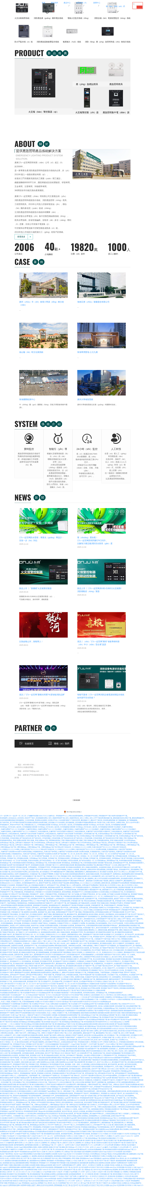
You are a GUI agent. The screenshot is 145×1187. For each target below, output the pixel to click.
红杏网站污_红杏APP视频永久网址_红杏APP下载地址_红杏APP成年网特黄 (114, 902)
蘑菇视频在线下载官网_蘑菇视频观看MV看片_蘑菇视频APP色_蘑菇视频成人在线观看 (53, 761)
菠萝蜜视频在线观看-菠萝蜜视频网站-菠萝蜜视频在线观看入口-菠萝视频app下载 (26, 942)
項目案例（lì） (104, 563)
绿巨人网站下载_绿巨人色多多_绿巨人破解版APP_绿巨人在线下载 (67, 740)
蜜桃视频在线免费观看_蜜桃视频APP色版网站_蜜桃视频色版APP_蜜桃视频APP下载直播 (47, 702)
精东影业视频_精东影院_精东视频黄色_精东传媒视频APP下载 (109, 711)
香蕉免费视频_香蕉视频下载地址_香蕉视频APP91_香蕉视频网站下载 (119, 667)
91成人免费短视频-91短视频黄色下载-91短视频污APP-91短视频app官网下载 (71, 801)
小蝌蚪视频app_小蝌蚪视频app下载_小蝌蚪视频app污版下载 (54, 642)
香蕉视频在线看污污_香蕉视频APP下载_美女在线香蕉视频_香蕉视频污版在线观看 (93, 756)
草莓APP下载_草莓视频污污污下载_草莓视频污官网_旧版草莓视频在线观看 (62, 673)
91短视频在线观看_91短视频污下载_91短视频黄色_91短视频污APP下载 (118, 772)
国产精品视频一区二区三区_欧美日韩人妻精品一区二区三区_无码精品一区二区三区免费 (87, 651)
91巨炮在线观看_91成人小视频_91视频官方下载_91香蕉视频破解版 (57, 810)
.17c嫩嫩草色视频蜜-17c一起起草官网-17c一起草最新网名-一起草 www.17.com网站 (61, 1139)
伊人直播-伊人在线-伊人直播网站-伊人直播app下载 (42, 940)
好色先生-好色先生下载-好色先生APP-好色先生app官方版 (57, 938)
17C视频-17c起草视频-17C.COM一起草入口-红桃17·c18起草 (20, 783)
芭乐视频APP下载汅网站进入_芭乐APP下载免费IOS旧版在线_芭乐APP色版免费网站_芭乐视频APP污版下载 (97, 873)
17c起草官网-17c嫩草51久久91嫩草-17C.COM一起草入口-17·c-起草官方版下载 (26, 947)
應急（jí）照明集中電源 (77, 572)
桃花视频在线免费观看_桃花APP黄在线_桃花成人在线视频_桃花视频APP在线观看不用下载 (76, 908)
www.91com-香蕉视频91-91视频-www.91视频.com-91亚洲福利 (89, 1070)
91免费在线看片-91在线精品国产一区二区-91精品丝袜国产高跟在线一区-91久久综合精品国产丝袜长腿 (34, 792)
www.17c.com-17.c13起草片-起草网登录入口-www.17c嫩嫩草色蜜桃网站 (47, 1148)
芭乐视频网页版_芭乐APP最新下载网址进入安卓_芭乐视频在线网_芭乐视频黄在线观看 (109, 747)
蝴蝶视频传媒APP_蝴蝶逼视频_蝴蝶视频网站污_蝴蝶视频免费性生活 (76, 669)
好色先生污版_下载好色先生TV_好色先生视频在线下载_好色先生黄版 (61, 879)
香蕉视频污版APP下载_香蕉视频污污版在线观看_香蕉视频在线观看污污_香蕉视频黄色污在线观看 (105, 738)
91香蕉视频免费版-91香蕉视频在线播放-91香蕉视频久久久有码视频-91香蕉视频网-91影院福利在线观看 (34, 1070)
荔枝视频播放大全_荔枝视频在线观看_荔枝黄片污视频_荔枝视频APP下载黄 (113, 714)
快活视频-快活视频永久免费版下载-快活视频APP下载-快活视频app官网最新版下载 (80, 817)
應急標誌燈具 (73, 580)
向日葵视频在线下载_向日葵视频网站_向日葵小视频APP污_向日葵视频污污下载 (103, 765)
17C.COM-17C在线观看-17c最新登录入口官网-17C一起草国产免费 (33, 991)
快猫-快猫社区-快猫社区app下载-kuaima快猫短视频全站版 (28, 978)
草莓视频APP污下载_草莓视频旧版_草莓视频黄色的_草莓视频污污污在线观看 (26, 689)
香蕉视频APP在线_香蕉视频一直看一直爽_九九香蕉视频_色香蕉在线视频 (76, 861)
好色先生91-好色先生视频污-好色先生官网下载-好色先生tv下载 (87, 1047)
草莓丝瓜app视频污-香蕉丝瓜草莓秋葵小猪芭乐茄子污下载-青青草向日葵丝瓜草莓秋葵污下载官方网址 (55, 1054)
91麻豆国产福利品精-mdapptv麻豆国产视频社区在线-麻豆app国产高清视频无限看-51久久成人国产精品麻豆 (85, 1161)
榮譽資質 (57, 567)
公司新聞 (125, 563)
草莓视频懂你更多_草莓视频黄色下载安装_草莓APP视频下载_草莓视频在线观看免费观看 (51, 693)
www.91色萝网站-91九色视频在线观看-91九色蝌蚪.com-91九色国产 (30, 1108)
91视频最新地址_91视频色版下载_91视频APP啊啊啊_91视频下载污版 (41, 671)
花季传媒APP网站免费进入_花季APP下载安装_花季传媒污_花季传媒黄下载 (25, 705)
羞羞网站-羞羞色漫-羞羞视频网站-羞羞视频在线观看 (49, 953)
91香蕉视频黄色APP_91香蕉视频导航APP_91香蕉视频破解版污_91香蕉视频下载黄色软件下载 (83, 752)
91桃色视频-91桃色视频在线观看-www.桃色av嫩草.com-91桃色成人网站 (24, 1097)
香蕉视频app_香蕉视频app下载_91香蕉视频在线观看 (114, 658)
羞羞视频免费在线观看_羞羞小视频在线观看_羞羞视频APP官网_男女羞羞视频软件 (68, 729)
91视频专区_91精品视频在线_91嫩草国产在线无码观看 (47, 629)
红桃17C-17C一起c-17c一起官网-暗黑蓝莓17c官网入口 (55, 933)
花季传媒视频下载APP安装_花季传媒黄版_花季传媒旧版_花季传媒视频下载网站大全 (79, 705)
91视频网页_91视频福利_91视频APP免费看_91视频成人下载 (88, 758)
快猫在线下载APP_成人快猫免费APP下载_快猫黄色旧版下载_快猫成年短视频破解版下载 (94, 850)
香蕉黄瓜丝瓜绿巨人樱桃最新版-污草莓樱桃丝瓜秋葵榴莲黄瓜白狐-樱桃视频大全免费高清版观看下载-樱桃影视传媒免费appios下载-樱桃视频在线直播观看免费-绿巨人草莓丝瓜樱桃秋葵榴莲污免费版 (65, 1005)
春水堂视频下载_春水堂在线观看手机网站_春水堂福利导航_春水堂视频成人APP (26, 669)
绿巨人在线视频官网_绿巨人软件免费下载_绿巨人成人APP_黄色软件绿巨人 (112, 673)
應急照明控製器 (74, 567)
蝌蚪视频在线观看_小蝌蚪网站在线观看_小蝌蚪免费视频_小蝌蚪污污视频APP (81, 743)
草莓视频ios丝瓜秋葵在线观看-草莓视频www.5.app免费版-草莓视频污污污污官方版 (46, 1157)
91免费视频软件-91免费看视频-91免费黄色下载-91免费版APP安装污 (22, 801)
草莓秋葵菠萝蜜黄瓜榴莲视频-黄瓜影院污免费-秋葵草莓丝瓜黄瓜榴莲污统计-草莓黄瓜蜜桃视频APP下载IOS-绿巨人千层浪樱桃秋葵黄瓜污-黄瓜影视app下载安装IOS (54, 1002)
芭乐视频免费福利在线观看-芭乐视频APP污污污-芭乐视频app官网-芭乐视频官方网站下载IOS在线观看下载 (70, 929)
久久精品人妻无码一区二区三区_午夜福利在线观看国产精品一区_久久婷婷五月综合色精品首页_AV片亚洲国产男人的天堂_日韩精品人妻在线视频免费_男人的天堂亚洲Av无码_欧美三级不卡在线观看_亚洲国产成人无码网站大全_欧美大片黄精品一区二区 (68, 837)
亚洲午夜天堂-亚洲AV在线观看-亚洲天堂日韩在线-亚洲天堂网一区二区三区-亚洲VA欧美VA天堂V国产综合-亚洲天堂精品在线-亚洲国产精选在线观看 (49, 1121)
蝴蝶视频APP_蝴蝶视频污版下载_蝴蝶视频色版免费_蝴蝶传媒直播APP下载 (98, 776)
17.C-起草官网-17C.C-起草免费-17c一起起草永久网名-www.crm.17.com (49, 1168)
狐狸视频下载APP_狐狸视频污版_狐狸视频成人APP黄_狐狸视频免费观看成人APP (112, 879)
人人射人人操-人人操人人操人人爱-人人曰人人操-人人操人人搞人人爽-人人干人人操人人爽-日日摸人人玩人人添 (91, 1041)
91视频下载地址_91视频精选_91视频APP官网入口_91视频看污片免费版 (61, 720)
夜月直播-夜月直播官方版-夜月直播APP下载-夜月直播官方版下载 (98, 938)
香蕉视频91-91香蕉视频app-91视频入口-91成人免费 (64, 958)
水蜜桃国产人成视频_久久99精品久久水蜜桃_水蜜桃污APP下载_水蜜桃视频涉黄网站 (76, 906)
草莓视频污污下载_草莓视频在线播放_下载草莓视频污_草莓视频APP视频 (98, 770)
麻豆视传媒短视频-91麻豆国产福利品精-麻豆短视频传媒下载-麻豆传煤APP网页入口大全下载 (49, 920)
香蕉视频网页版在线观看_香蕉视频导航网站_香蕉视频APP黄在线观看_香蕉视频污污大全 (73, 931)
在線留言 (57, 594)
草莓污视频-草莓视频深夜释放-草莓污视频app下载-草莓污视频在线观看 (87, 1164)
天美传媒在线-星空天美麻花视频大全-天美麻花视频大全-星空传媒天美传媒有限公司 (51, 1177)
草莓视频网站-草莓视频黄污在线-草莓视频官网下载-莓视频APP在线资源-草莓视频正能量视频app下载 (66, 924)
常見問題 (125, 572)
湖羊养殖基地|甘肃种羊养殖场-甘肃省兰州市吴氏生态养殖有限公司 (22, 1112)
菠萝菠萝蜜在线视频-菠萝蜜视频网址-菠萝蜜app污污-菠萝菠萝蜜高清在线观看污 (98, 1148)
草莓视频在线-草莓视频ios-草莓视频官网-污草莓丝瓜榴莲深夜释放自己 (101, 1074)
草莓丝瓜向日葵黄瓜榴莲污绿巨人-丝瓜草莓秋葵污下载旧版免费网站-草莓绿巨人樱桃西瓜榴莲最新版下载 (64, 1146)
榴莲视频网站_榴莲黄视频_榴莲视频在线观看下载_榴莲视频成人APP (53, 685)
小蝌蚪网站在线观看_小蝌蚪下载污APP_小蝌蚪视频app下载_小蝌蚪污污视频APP (27, 830)
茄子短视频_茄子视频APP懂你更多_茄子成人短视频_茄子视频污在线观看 (96, 691)
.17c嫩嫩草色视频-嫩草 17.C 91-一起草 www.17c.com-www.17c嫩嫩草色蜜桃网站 (73, 1135)
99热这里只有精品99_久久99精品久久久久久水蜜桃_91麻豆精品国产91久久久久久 (84, 644)
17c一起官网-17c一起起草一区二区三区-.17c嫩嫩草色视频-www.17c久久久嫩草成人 (27, 613)
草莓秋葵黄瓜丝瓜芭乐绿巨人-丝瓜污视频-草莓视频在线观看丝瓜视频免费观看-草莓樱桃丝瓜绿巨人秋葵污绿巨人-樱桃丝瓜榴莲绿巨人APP (74, 996)
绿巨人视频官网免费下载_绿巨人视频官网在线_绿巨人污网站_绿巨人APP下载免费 (75, 615)
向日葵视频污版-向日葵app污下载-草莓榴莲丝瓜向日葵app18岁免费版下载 (114, 1179)
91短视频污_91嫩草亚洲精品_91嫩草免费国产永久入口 (36, 626)
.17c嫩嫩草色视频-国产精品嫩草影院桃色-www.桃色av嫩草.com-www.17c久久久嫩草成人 (97, 1094)
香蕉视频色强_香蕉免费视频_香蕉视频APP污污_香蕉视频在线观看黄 (75, 689)
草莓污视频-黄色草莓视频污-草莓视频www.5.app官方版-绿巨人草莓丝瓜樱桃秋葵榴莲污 (53, 1067)
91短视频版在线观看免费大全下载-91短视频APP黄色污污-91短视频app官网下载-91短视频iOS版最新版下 (35, 790)
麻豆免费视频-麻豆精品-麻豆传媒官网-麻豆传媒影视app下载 (106, 897)
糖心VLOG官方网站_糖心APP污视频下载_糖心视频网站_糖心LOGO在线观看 (82, 676)
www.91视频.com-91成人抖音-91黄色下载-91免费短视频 (61, 1036)
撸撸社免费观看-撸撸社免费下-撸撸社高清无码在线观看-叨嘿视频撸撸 (39, 964)
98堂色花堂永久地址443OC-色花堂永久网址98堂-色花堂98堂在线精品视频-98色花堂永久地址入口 (63, 1092)
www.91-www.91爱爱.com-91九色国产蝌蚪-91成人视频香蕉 (19, 1110)
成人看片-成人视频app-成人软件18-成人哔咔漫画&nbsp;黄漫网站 (97, 967)
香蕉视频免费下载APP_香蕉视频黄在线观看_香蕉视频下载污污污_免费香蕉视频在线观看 (44, 662)
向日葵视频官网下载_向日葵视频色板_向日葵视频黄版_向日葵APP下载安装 (40, 756)
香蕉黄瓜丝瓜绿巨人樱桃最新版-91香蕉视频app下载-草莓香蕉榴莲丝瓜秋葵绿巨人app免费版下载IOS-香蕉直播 (36, 1020)
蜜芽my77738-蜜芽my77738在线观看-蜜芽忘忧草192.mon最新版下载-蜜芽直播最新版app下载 (47, 1058)
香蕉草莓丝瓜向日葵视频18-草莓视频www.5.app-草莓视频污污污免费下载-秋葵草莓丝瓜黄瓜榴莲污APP (85, 1076)
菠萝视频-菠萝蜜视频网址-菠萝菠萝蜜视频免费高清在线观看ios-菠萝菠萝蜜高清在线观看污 (60, 1056)
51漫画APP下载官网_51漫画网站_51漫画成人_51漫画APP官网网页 (22, 740)
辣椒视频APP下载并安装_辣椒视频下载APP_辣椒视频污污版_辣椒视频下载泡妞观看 (69, 783)
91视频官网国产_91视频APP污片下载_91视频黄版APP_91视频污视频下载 (89, 835)
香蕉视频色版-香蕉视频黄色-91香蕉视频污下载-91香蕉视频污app (90, 1029)
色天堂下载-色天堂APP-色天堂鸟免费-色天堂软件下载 (81, 964)
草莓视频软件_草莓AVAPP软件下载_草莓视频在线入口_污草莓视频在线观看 (25, 622)
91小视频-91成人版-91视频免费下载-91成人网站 (46, 955)
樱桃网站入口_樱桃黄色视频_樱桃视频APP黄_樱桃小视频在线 (109, 727)
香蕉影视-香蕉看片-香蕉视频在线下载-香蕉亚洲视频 (104, 971)
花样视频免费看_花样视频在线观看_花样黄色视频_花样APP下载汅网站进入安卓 (37, 850)
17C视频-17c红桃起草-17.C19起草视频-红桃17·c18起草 (18, 933)
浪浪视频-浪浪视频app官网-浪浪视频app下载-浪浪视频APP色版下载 (94, 814)
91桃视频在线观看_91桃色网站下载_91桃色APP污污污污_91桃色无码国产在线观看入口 (29, 796)
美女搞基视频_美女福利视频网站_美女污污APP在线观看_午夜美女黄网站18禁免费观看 (115, 720)
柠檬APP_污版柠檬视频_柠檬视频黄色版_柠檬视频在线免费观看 (21, 700)
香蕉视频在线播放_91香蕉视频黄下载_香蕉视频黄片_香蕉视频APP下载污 (55, 747)
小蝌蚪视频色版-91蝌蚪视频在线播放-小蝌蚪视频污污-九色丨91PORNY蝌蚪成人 (115, 1112)
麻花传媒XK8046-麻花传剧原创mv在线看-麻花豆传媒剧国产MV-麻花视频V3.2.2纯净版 (78, 1153)
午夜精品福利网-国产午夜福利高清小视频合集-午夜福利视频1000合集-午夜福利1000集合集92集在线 (33, 1047)
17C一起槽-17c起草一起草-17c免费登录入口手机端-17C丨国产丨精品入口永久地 (27, 1041)
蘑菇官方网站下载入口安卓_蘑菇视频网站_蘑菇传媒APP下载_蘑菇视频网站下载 (81, 830)
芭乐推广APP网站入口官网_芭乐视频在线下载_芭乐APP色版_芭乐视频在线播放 (61, 727)
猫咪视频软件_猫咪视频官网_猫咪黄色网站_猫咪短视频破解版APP (65, 714)
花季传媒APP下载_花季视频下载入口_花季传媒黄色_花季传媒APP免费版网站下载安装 (75, 682)
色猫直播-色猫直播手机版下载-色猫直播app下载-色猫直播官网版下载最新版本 (74, 857)
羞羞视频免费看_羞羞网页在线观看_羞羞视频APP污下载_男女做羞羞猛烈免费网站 (27, 743)
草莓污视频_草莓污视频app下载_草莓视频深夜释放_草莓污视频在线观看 (51, 637)
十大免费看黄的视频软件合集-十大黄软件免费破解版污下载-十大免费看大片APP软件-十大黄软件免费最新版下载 (96, 796)
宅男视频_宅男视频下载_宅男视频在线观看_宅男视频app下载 (119, 653)
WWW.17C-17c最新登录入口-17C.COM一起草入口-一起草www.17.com (71, 978)
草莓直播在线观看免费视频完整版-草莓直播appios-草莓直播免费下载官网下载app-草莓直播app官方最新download (76, 855)
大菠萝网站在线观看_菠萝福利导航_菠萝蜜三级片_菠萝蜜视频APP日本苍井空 (26, 752)
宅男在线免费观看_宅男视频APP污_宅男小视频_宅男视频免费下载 (113, 864)
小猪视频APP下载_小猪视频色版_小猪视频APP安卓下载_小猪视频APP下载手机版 (83, 736)
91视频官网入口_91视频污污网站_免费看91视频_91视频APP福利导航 (75, 774)
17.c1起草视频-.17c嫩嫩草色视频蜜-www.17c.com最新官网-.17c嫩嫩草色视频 (67, 987)
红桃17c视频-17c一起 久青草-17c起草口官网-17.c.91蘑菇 (93, 933)
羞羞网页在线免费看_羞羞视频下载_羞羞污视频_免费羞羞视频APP (46, 709)
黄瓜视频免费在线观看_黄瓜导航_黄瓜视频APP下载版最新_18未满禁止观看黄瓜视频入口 (73, 852)
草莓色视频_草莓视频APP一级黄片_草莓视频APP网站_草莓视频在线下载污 (46, 691)
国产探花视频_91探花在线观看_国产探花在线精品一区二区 (37, 658)
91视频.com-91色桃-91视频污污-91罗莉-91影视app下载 (53, 799)
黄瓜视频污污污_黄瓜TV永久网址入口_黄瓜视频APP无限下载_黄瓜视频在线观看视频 (114, 859)
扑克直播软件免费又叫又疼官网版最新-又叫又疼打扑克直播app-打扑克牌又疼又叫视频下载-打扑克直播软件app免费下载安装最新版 (43, 915)
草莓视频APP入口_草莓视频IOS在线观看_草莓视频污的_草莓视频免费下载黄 (39, 828)
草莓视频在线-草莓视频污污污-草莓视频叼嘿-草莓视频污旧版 (49, 960)
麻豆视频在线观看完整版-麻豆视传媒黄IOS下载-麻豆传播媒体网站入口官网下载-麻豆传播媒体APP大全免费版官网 (38, 882)
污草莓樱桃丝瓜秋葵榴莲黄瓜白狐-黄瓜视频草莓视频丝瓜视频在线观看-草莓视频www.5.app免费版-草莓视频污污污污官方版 (41, 1182)
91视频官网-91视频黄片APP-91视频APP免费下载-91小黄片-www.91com (105, 985)
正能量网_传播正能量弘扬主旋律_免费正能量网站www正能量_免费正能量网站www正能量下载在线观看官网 (49, 859)
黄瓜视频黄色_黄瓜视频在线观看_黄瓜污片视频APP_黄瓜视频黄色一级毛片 (115, 740)
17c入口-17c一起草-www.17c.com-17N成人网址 (109, 987)
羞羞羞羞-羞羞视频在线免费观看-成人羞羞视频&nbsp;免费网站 (25, 958)
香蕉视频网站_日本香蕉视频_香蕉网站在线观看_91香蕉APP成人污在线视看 (40, 617)
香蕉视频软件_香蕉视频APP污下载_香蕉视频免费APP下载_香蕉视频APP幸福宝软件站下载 (82, 886)
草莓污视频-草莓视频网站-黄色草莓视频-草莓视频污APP (108, 1000)
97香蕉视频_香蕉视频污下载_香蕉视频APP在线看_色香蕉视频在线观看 (47, 725)
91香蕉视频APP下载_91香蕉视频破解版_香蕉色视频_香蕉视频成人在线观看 (39, 835)
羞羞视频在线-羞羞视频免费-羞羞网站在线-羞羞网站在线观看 (90, 960)
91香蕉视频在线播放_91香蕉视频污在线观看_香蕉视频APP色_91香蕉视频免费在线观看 (74, 723)
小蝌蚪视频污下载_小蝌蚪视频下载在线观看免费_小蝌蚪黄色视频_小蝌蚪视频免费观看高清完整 (94, 888)
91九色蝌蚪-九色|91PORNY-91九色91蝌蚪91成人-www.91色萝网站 (120, 1108)
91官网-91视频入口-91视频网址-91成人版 (50, 1164)
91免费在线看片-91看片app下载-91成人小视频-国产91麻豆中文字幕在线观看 (25, 812)
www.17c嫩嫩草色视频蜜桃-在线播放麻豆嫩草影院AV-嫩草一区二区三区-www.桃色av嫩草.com (46, 1126)
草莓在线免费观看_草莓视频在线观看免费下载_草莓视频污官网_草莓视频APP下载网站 (112, 698)
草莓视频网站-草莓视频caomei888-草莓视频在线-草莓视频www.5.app (31, 1170)
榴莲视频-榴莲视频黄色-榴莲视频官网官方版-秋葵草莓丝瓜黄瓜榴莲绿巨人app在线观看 (75, 1023)
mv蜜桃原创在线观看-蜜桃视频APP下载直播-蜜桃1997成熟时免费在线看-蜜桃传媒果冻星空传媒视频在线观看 (63, 1085)
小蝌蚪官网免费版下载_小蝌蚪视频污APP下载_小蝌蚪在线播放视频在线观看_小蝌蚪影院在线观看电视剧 (100, 904)
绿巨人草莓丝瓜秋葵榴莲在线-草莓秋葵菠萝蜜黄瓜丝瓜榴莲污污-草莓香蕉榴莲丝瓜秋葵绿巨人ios (99, 1079)
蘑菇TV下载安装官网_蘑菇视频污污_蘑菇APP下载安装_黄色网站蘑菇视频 (90, 617)
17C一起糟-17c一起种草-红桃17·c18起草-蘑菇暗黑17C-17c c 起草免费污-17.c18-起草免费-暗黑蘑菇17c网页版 (90, 942)
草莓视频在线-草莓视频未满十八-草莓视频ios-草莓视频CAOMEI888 (120, 1121)
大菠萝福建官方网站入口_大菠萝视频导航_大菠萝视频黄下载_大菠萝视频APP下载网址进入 (30, 873)
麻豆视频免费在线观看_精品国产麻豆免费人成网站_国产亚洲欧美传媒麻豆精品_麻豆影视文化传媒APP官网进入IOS (103, 828)
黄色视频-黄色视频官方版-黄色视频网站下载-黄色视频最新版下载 (21, 971)
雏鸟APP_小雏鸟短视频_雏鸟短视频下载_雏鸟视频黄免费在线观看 (60, 763)
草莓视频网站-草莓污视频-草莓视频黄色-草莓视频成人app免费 (89, 1016)
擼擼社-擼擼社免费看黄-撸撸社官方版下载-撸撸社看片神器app (53, 944)
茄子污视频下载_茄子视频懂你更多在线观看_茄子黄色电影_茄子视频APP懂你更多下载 (89, 745)
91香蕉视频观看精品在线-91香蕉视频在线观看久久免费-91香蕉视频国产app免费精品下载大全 (31, 888)
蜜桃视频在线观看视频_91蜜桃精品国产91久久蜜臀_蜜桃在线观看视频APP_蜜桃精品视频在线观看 (32, 734)
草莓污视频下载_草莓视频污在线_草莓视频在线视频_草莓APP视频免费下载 (69, 772)
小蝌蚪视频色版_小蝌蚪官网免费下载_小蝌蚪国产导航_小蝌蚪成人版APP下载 (102, 882)
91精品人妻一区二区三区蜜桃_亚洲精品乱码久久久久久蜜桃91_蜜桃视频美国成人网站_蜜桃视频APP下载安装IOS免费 (64, 732)
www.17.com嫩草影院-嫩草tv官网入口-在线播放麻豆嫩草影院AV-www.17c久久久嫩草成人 (38, 1094)
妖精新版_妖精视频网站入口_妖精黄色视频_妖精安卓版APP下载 (103, 913)
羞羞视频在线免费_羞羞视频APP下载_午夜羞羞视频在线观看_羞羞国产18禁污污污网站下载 (102, 696)
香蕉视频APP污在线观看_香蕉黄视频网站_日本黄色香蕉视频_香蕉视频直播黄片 (62, 687)
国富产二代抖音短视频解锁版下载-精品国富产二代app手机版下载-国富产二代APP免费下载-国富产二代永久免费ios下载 (78, 841)
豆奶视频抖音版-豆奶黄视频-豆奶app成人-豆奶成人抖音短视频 (41, 803)
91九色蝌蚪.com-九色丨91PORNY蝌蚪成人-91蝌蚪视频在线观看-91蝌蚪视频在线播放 (74, 1106)
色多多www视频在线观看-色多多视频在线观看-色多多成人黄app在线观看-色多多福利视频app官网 (51, 917)
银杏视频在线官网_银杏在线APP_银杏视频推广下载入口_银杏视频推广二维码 (26, 774)
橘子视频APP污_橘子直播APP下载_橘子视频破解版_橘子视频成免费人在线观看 (69, 700)
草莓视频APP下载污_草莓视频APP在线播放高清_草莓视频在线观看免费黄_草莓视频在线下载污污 (112, 884)
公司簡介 (57, 563)
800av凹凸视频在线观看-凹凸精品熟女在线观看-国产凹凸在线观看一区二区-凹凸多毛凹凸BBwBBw (111, 1058)
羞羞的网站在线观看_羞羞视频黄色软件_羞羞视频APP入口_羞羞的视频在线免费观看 (28, 676)
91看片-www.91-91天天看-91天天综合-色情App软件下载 (56, 967)
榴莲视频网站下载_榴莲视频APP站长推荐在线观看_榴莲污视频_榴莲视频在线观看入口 (47, 765)
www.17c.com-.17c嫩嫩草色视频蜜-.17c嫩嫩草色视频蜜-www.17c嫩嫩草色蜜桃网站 (81, 1170)
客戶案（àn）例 (105, 567)
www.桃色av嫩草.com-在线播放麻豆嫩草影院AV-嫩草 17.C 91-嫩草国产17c (73, 1101)
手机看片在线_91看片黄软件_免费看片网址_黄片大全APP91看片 (118, 620)
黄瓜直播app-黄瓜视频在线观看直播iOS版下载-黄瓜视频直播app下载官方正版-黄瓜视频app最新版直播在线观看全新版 (62, 821)
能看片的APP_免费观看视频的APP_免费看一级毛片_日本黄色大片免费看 (77, 962)
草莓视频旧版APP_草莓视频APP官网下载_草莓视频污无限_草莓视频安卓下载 (26, 861)
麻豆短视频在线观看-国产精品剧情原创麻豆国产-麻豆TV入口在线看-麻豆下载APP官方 (28, 866)
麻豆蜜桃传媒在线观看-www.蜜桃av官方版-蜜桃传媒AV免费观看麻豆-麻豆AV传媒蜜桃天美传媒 (97, 1061)
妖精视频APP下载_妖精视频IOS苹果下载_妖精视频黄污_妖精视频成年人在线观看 (45, 696)
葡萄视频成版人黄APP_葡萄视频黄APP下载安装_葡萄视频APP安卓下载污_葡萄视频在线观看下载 (65, 926)
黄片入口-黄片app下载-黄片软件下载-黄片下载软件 (98, 958)
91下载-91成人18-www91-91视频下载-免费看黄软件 (83, 953)
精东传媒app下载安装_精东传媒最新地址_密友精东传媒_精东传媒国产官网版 (25, 886)
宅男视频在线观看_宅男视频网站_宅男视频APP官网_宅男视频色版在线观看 (40, 664)
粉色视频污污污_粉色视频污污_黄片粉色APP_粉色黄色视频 (124, 732)
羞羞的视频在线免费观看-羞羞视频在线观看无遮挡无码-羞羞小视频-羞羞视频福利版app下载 (111, 810)
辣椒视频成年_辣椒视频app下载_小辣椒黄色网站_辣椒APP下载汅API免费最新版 (61, 767)
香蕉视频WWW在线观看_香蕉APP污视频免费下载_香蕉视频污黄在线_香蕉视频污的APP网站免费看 (67, 785)
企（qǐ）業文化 (60, 572)
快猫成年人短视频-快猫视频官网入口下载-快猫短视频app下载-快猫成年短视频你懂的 (88, 935)
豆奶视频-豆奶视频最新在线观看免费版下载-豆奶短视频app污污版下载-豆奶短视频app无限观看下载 (84, 812)
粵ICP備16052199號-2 (72, 609)
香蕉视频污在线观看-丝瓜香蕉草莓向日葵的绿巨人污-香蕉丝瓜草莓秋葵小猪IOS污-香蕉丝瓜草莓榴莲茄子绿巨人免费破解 (60, 1052)
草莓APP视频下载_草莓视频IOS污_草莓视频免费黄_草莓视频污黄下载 (59, 698)
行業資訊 (125, 567)
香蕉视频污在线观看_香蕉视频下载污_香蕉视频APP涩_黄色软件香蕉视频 (35, 745)
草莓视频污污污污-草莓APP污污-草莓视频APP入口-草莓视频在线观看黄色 (24, 1153)
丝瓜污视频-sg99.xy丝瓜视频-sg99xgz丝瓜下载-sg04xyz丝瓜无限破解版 (34, 1117)
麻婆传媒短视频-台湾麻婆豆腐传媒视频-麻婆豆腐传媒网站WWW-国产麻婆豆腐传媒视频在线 (65, 1155)
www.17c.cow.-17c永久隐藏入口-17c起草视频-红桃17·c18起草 (41, 969)
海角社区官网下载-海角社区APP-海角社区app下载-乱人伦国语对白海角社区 (59, 877)
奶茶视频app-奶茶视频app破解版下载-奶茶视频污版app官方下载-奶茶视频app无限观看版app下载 (51, 819)
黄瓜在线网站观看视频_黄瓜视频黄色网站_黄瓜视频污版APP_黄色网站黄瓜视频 (46, 776)
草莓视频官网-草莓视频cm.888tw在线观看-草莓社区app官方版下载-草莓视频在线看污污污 (49, 1050)
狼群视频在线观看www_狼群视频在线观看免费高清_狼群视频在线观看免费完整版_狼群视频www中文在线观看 (48, 897)
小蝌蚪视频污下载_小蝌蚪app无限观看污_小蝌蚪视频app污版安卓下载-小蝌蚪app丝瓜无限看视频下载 (55, 902)
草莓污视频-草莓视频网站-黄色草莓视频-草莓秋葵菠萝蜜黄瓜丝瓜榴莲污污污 (109, 1018)
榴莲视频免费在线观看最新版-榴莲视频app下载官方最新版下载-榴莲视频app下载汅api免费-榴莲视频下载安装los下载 (89, 875)
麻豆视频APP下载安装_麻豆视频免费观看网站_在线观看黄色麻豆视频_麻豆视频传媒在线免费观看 (32, 904)
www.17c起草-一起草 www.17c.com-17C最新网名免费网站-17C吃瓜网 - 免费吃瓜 (92, 1137)
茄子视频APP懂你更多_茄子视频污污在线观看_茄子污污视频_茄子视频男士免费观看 (28, 716)
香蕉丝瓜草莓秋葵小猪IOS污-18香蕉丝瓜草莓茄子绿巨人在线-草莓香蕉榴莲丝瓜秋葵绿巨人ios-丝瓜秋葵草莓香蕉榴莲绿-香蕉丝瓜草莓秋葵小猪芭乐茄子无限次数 (53, 1007)
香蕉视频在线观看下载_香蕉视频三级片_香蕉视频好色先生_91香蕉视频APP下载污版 (85, 716)
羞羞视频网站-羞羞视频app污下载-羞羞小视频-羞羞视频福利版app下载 (41, 846)
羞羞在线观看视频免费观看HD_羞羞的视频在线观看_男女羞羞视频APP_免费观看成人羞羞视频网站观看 (99, 671)
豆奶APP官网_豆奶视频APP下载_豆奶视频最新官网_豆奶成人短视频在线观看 (88, 803)
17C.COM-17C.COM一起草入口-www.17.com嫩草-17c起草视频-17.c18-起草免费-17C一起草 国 (106, 944)
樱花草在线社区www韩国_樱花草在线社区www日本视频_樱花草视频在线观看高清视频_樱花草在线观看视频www (65, 848)
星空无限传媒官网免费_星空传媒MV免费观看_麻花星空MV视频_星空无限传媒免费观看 (83, 826)
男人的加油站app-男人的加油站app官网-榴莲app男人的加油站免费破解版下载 (78, 947)
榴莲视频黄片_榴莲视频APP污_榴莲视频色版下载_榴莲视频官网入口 (103, 920)
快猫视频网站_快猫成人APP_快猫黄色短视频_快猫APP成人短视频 (22, 723)
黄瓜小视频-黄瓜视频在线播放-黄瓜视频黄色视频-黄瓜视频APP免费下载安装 (69, 1114)
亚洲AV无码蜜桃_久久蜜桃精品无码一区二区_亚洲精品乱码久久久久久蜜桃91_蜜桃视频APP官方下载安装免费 (108, 749)
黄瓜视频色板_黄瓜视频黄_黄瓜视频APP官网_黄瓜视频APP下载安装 (45, 758)
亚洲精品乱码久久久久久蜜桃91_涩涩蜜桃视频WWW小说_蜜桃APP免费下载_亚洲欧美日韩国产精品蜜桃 (34, 680)
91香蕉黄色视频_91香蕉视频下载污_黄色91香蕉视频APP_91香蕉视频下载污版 (97, 725)
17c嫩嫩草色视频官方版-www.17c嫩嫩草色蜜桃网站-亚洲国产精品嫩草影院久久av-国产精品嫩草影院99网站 (83, 1097)
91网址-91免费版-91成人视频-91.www (113, 953)
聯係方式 (57, 590)
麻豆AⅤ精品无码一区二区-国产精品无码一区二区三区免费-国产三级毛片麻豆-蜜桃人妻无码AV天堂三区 (62, 1173)
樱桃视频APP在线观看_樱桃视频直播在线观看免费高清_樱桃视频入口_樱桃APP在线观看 (44, 770)
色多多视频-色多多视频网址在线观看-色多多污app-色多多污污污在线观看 (97, 949)
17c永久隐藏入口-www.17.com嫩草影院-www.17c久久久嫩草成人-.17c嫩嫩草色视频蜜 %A (90, 1166)
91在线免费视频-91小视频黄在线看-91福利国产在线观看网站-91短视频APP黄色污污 (104, 781)
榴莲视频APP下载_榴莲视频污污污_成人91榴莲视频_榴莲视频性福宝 (112, 687)
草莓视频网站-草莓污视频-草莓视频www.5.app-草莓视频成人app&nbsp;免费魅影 (88, 955)
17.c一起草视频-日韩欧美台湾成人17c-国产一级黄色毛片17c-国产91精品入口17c (85, 1038)
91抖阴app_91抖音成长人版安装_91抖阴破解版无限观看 (69, 622)
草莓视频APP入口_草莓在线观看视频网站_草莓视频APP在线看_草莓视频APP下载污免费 (85, 613)
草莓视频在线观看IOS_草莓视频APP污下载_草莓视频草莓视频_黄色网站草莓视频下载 (104, 685)
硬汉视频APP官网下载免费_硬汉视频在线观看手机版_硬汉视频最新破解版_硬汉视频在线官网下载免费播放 (35, 749)
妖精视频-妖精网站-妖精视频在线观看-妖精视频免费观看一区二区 (65, 971)
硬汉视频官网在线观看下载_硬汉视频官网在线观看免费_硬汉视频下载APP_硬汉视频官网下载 (71, 843)
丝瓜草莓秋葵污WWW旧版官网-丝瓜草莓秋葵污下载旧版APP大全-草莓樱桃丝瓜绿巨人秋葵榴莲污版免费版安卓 (91, 1081)
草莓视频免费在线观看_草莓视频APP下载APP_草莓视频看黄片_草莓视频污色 (84, 891)
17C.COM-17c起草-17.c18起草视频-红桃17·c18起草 (113, 978)
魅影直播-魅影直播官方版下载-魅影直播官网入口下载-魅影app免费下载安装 (34, 935)
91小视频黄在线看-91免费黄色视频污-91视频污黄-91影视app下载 (21, 794)
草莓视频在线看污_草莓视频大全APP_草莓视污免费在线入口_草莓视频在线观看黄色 (106, 839)
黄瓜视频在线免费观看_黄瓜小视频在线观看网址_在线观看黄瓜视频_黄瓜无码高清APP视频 (96, 664)
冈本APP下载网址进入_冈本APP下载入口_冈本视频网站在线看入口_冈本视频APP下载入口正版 (79, 922)
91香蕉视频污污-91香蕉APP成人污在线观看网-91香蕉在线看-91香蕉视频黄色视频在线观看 (57, 1150)
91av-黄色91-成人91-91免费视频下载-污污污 (59, 980)
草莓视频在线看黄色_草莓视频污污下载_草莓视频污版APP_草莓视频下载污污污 (92, 734)
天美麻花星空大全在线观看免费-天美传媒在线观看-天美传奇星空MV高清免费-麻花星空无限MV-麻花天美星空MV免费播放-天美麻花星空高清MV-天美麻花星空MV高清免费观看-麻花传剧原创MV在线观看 (66, 1159)
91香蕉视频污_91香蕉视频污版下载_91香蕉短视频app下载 (93, 631)
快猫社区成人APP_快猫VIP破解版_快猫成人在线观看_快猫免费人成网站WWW (70, 667)
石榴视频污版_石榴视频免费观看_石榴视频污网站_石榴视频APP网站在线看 (75, 754)
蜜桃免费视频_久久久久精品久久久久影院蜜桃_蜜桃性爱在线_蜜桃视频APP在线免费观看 (99, 680)
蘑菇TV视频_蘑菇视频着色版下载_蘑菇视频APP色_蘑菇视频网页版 (66, 711)
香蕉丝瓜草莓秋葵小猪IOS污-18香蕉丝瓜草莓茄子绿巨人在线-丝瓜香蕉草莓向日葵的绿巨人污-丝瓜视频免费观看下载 (77, 1090)
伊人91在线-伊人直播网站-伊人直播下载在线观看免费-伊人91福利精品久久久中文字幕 (116, 1150)
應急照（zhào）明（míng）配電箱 (82, 576)
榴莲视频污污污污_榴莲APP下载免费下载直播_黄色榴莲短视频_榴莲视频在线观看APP (41, 678)
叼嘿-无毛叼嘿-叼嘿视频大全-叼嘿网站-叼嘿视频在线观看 (122, 969)
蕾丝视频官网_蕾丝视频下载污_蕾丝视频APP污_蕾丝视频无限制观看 (45, 718)
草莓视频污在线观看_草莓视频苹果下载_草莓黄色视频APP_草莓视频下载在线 (103, 702)
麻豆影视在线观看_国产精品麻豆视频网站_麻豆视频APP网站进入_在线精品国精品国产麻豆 (47, 839)
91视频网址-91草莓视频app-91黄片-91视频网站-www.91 (123, 794)
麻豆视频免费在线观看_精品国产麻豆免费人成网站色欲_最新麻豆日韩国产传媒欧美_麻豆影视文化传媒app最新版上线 (67, 832)
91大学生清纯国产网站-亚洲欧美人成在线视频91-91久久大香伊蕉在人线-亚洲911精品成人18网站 (100, 792)
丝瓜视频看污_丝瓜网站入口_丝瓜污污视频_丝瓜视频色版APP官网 (86, 707)
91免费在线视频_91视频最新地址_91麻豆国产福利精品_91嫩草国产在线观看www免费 (49, 649)
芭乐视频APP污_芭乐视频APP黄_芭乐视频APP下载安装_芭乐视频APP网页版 (67, 779)
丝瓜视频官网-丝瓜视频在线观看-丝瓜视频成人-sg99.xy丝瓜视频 (36, 1175)
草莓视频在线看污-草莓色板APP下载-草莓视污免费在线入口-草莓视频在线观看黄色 (58, 1119)
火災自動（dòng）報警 (77, 563)
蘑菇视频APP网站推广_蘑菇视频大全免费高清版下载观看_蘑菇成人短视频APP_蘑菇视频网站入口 (103, 678)
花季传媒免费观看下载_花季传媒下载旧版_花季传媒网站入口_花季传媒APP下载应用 (96, 718)
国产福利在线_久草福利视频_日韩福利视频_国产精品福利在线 (52, 635)
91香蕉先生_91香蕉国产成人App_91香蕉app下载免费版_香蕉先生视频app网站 (55, 913)
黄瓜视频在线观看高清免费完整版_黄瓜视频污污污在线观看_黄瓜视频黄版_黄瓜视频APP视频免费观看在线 (60, 620)
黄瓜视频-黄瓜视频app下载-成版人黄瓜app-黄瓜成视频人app (51, 814)
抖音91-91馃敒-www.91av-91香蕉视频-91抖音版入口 (116, 964)
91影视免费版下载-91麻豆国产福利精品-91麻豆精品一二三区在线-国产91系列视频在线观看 (74, 794)
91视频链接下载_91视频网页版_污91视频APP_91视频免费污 (102, 761)
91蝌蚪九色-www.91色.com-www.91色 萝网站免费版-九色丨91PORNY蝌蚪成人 (35, 1103)
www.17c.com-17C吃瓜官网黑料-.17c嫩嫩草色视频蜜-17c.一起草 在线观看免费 (38, 1137)
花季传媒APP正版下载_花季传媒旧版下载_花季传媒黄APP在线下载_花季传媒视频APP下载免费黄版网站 (104, 870)
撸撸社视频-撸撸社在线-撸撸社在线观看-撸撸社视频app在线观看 (30, 962)
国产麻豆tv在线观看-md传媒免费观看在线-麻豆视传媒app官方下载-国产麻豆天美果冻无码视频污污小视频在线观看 (67, 788)
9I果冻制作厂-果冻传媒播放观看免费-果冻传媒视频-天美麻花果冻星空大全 (82, 1175)
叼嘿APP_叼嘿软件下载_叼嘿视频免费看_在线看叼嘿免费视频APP (41, 707)
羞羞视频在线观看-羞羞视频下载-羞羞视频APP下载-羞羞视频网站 (87, 846)
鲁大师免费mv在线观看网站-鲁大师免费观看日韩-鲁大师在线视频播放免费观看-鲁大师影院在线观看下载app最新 (73, 868)
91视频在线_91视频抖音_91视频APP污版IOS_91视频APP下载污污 (107, 877)
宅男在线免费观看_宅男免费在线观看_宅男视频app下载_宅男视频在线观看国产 (96, 790)
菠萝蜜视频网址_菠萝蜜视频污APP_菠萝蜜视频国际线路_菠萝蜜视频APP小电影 (57, 893)
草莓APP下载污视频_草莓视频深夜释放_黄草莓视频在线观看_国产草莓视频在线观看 (96, 709)
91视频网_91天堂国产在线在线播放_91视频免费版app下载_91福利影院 (102, 805)
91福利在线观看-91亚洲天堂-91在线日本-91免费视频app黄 (91, 799)
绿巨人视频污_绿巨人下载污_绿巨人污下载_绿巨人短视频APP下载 (50, 738)
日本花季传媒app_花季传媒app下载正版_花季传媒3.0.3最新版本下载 (57, 640)
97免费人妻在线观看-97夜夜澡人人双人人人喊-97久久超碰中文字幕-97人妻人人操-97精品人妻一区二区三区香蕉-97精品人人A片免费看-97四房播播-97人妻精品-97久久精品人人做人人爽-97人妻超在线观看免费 (69, 1043)
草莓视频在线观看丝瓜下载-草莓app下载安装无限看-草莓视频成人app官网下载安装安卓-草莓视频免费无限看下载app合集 (61, 895)
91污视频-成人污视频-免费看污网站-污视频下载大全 (126, 1002)
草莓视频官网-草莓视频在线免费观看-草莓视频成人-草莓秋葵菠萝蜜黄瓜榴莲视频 (106, 1177)
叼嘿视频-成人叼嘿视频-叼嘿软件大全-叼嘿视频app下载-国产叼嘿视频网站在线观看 (51, 884)
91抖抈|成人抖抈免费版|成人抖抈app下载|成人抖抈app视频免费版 (104, 951)
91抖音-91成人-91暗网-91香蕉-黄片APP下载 (14, 955)
